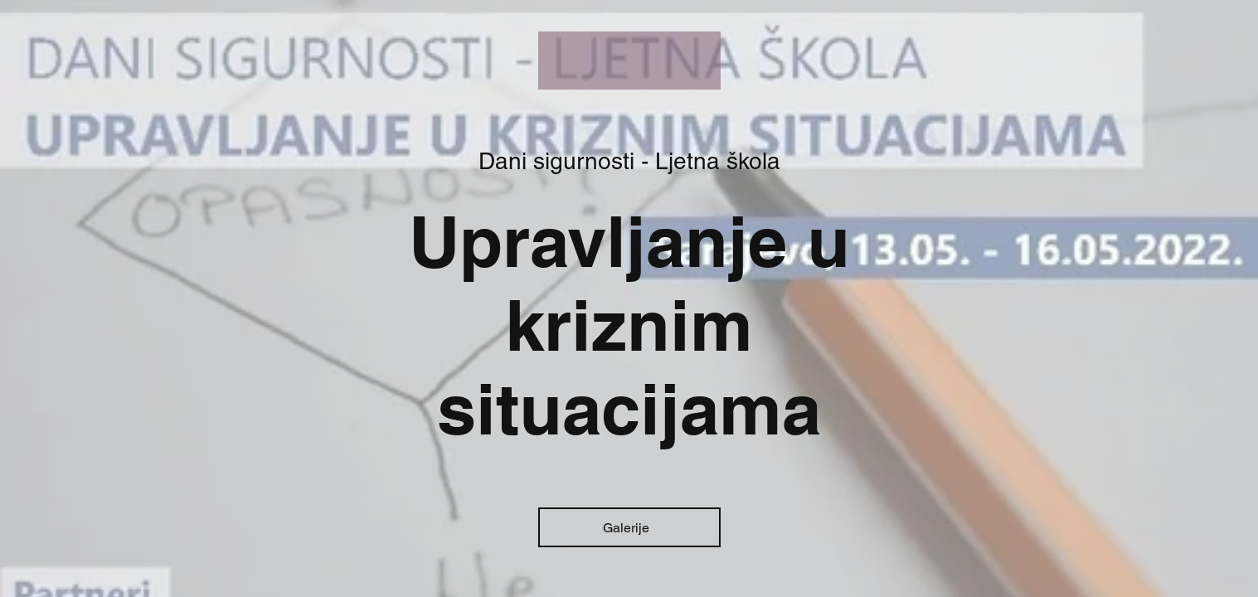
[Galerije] (629, 527)
